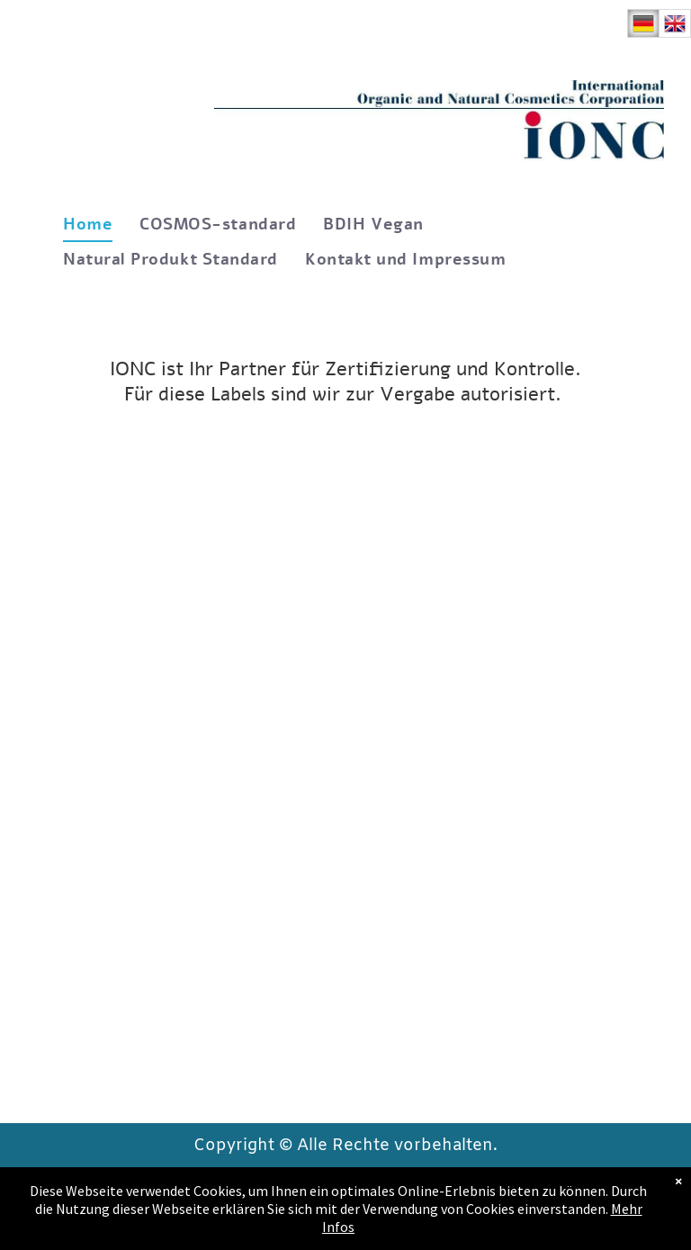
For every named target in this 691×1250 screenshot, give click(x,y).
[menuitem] (87, 225)
